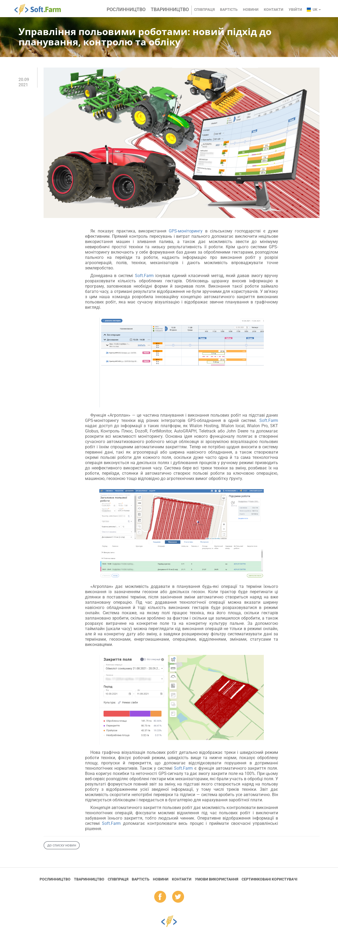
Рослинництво (126, 9)
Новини (251, 9)
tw (178, 897)
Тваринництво (170, 9)
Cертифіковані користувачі (269, 879)
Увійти (295, 9)
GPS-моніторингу (186, 231)
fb (160, 897)
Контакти (273, 9)
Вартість (229, 9)
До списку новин (61, 845)
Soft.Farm (41, 9)
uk (317, 9)
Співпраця (204, 9)
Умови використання (216, 879)
